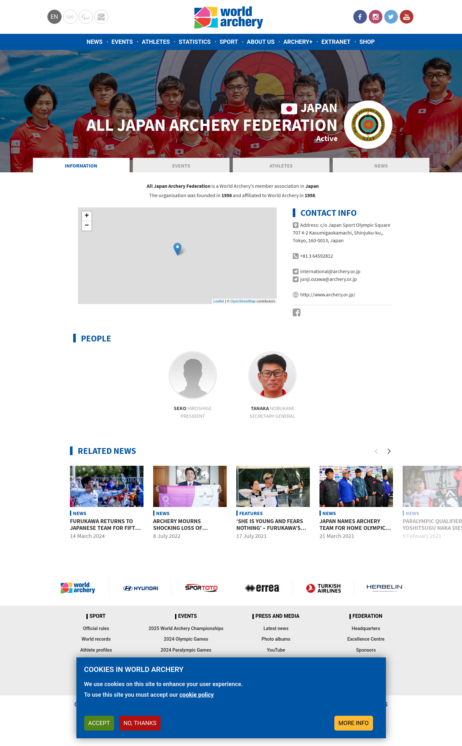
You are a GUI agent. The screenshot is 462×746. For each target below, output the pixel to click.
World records (96, 639)
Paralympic (86, 17)
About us (261, 41)
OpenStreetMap (243, 301)
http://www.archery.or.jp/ (327, 294)
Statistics (195, 41)
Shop (367, 41)
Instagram (376, 17)
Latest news (276, 628)
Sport (229, 41)
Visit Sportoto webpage (201, 588)
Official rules (96, 628)
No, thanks (139, 723)
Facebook (360, 17)
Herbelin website (384, 588)
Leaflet (218, 301)
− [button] (86, 226)
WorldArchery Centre (101, 17)
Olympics (70, 17)
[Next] (389, 451)
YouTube (406, 17)
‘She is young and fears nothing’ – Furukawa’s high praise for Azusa (269, 528)
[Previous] (376, 451)
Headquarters (366, 628)
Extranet (335, 41)
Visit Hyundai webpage (140, 588)
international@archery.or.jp (330, 271)
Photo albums (275, 639)
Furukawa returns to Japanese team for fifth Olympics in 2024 (104, 528)
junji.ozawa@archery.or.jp (328, 279)
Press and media (277, 616)
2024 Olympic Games (186, 639)
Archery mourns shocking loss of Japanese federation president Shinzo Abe (183, 531)
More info (354, 723)
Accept (99, 723)
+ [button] (86, 216)
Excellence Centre (365, 639)
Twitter (391, 17)
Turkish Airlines (323, 588)
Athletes (156, 41)
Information (81, 165)
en (54, 16)
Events (122, 41)
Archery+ (297, 41)
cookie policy (196, 694)
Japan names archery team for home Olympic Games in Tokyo (352, 528)
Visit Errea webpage (262, 588)
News (95, 41)
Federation (367, 616)
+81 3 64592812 (316, 256)
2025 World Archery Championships (186, 628)
